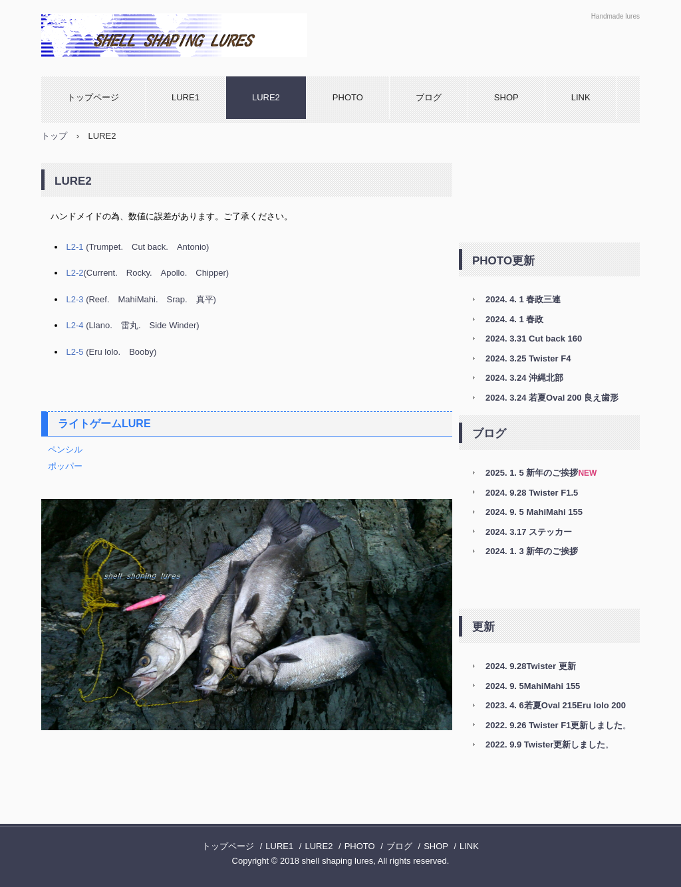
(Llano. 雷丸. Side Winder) (133, 325)
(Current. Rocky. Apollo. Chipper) (148, 273)
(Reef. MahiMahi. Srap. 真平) (141, 299)
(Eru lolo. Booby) (112, 352)
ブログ (429, 97)
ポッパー (65, 466)
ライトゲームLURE (104, 423)
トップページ (93, 97)
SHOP (506, 97)
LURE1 (186, 97)
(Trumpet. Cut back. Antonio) (138, 247)
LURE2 (266, 97)
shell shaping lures (184, 35)
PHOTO (348, 97)
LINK (581, 97)
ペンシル (65, 449)
